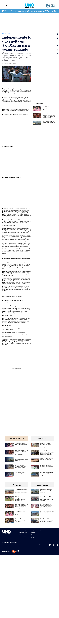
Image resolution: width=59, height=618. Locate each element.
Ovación (25, 11)
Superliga (13, 93)
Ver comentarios (16, 368)
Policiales (20, 11)
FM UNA (33, 537)
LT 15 (55, 11)
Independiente (6, 177)
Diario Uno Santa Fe (24, 536)
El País (29, 11)
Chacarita (22, 90)
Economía (34, 11)
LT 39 (52, 11)
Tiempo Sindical (46, 11)
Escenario (41, 11)
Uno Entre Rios (6, 33)
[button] (3, 5)
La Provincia (14, 11)
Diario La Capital (23, 531)
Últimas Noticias (4, 11)
